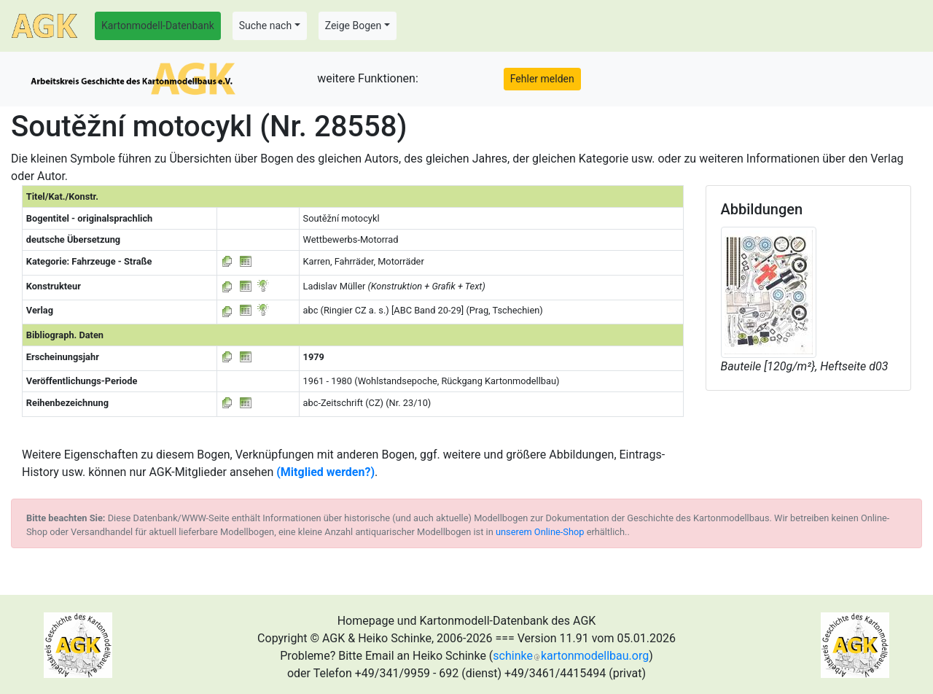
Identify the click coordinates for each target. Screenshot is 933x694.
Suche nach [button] (265, 25)
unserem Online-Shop (540, 531)
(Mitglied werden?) (325, 472)
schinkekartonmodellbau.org (571, 656)
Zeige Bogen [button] (353, 25)
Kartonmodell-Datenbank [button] (157, 25)
